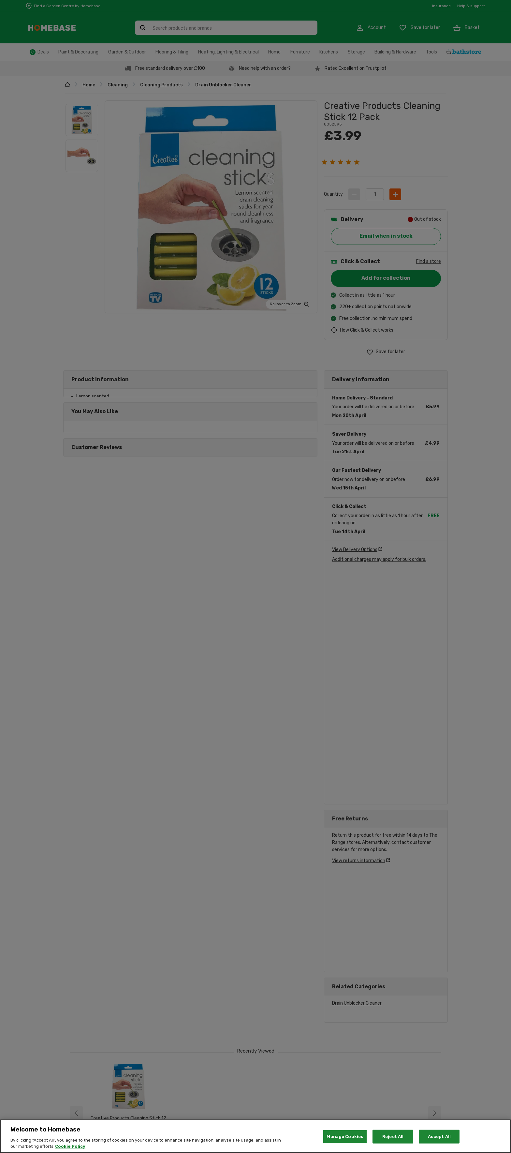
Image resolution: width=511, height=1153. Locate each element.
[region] (255, 1136)
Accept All (439, 1136)
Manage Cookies (345, 1136)
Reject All (392, 1136)
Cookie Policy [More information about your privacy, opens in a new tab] (70, 1146)
